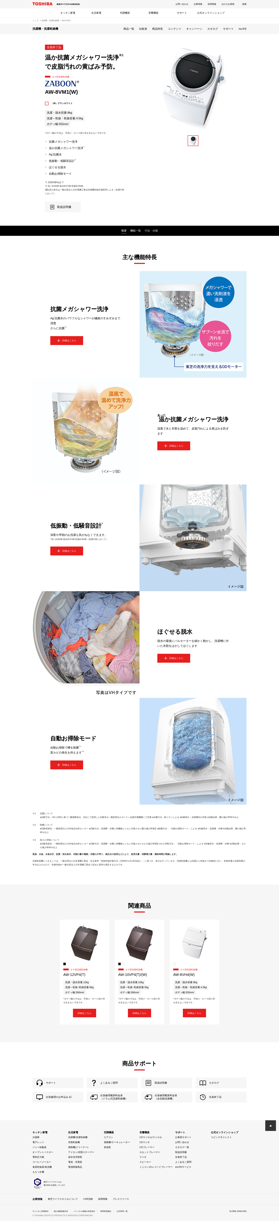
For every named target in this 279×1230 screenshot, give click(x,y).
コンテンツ (174, 28)
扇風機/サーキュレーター (117, 1151)
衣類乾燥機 (74, 1151)
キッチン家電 (67, 12)
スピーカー (145, 1171)
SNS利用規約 (117, 1220)
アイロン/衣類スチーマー (81, 1161)
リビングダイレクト (221, 1146)
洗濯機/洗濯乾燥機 (77, 1146)
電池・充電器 (75, 1171)
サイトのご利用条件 (42, 1220)
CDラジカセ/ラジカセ (151, 1146)
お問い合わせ (182, 4)
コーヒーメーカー (41, 1171)
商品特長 (157, 28)
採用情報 (212, 4)
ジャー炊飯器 (39, 1156)
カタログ (212, 28)
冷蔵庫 (35, 1146)
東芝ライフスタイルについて (63, 1208)
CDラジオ (145, 1151)
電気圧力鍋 (38, 1166)
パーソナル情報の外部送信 (92, 1220)
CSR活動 (88, 1208)
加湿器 (107, 1156)
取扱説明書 (181, 1161)
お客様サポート (183, 1146)
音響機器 (153, 12)
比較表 (143, 28)
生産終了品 (181, 1166)
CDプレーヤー (147, 1156)
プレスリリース (121, 1208)
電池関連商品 (75, 1176)
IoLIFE (243, 28)
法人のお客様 (228, 4)
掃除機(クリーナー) (78, 1156)
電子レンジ (38, 1151)
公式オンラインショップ (211, 12)
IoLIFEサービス (183, 1176)
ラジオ (143, 1166)
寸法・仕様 (151, 230)
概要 (124, 230)
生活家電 (96, 12)
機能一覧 (135, 230)
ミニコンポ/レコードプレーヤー (156, 1176)
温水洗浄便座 (75, 1166)
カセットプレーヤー (150, 1161)
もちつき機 (38, 1181)
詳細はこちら (84, 1014)
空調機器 (125, 12)
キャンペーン (194, 28)
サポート (182, 12)
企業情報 (198, 4)
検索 (244, 4)
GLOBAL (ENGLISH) (237, 1220)
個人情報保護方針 (65, 1220)
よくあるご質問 (183, 1171)
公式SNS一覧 (135, 1220)
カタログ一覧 (182, 1156)
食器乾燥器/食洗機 (42, 1176)
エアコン (108, 1146)
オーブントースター (42, 1161)
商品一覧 (128, 28)
